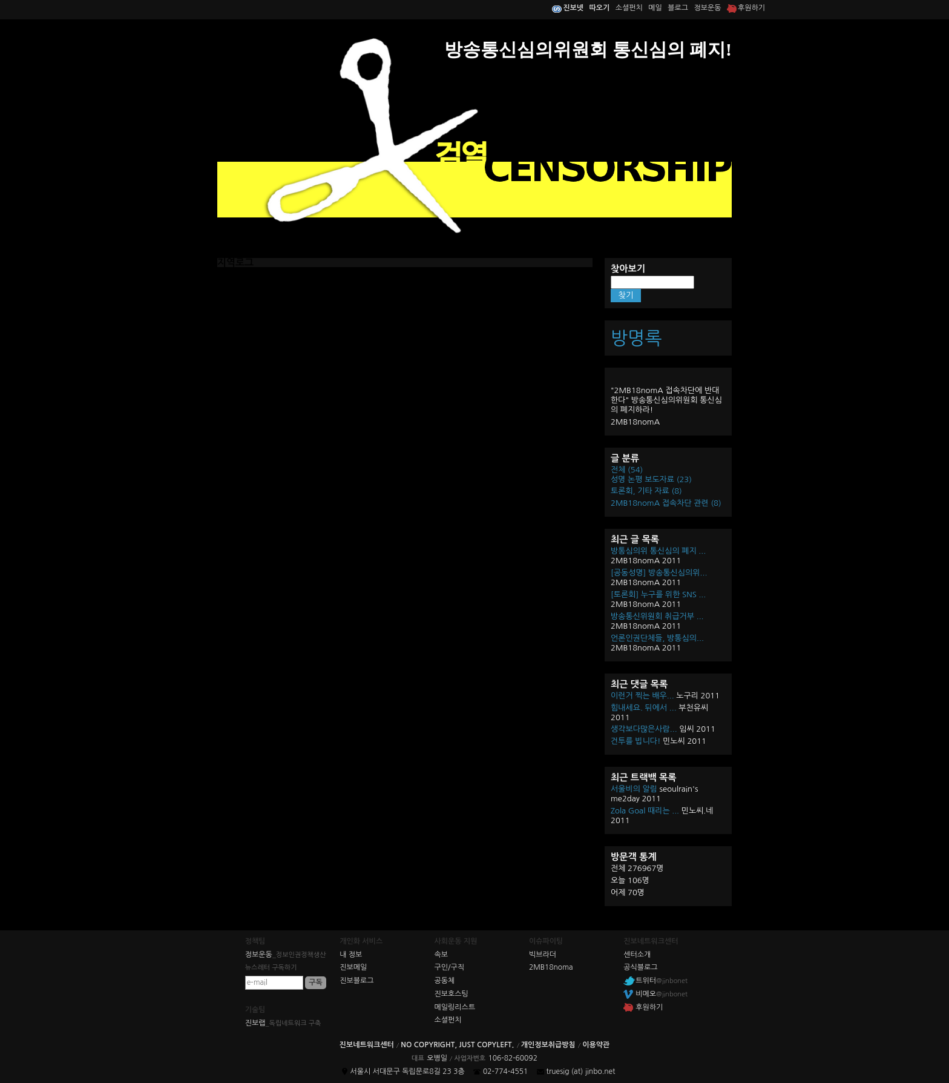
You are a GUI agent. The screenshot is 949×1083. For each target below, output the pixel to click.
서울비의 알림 (634, 789)
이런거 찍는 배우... (642, 696)
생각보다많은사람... (644, 729)
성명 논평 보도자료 (651, 479)
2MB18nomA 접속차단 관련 (666, 503)
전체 (627, 470)
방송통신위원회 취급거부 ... (657, 616)
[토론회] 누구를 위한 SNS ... (658, 594)
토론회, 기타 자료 (646, 491)
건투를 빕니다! (635, 741)
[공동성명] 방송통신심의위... (659, 573)
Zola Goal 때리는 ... (645, 811)
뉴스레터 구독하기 (271, 967)
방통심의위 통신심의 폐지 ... (658, 551)
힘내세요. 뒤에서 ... (644, 708)
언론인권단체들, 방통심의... (657, 638)
